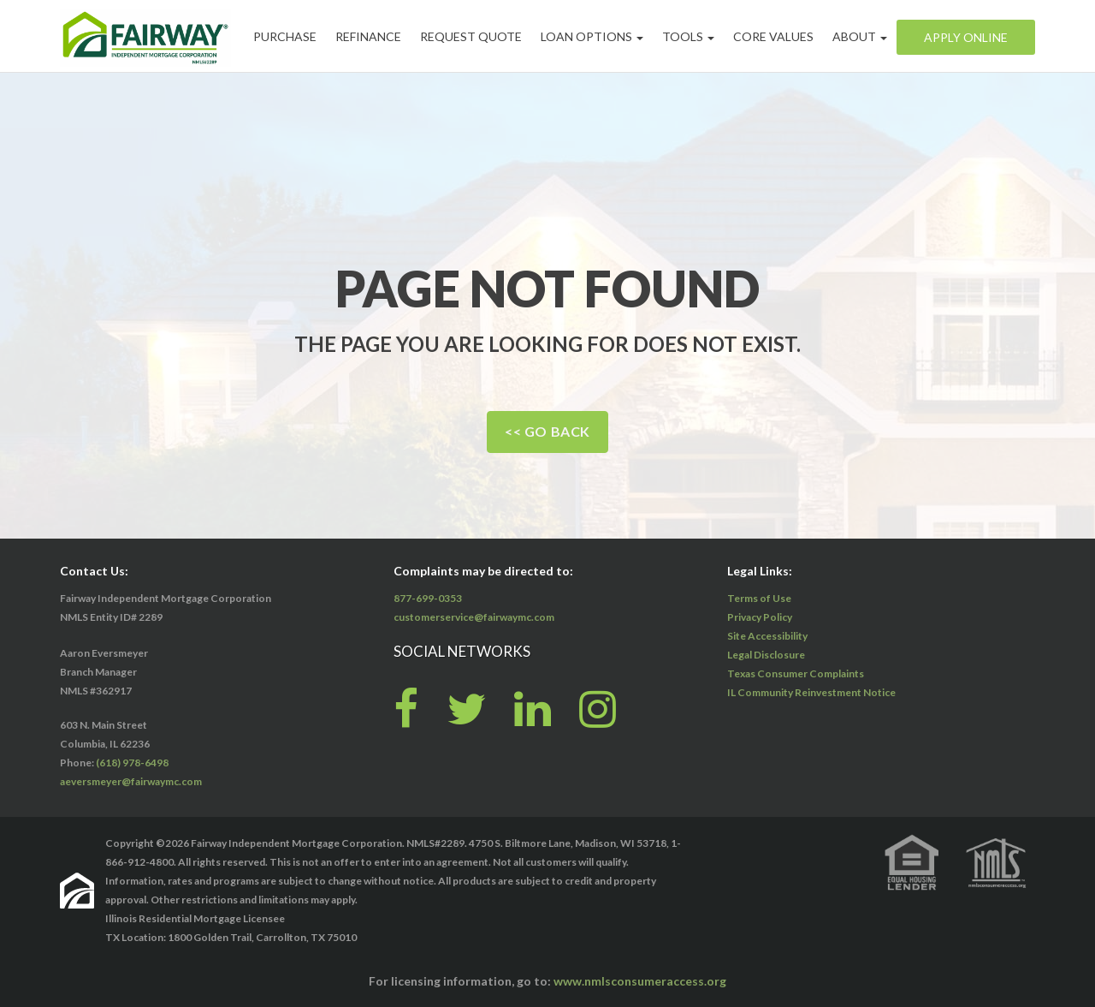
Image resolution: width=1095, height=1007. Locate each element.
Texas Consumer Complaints (795, 673)
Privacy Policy (759, 617)
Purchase (285, 36)
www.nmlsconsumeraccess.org (639, 981)
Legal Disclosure (766, 654)
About (859, 36)
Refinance (368, 36)
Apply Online (966, 37)
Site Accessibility (767, 635)
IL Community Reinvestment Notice (811, 692)
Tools (688, 36)
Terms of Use (759, 598)
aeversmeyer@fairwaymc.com (131, 781)
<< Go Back (547, 431)
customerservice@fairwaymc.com (474, 617)
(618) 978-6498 (132, 762)
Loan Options (592, 36)
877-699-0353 (428, 598)
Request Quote (471, 36)
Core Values (773, 36)
